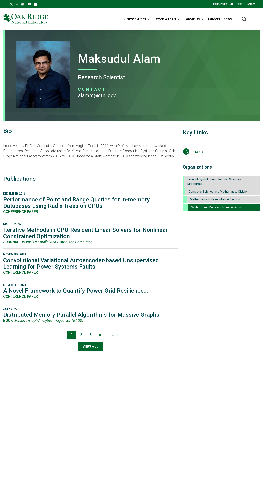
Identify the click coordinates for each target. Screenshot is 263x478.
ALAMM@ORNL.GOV (97, 95)
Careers (214, 19)
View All (90, 347)
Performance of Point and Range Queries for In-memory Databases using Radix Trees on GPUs (76, 202)
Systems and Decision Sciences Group (217, 207)
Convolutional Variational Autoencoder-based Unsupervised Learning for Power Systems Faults (81, 263)
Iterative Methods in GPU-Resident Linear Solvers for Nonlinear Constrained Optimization (85, 233)
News (227, 19)
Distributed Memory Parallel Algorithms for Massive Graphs (81, 314)
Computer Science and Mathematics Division (218, 191)
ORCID (198, 152)
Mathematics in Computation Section (215, 199)
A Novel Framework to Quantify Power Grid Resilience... (75, 290)
